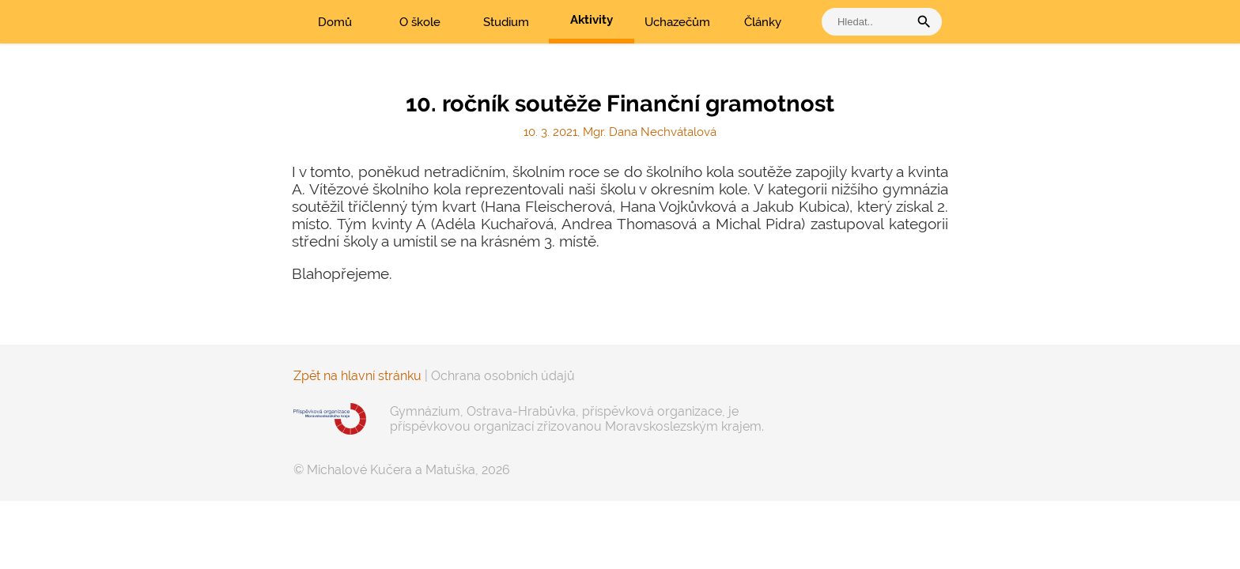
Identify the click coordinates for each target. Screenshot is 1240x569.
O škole (419, 22)
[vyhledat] (869, 22)
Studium (506, 22)
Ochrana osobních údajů (503, 375)
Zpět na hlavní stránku (357, 375)
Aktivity (591, 20)
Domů (335, 22)
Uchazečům (677, 22)
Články (762, 22)
